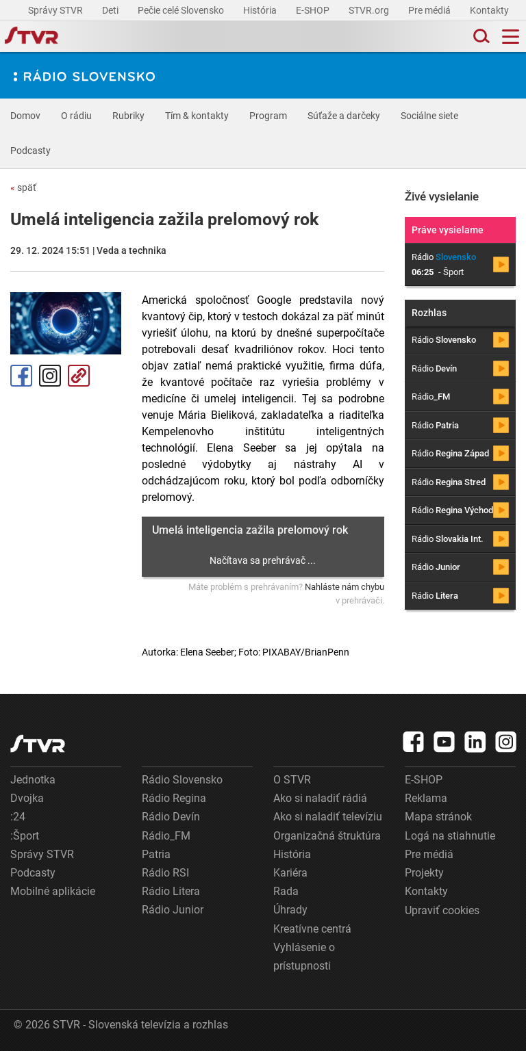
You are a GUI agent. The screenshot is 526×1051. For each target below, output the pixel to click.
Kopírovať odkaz (79, 376)
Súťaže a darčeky (344, 115)
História (261, 10)
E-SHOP (313, 10)
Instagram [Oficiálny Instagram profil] (50, 376)
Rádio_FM (166, 835)
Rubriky (128, 115)
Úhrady (290, 909)
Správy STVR (56, 10)
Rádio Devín (171, 816)
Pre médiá (430, 10)
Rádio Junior (172, 909)
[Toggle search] (480, 36)
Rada (286, 891)
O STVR (292, 779)
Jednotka (32, 779)
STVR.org (370, 10)
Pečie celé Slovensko (182, 10)
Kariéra (290, 872)
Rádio (444, 340)
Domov (25, 115)
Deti (111, 10)
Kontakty (489, 10)
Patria (156, 854)
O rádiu (76, 115)
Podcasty (30, 150)
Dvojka (27, 798)
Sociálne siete (429, 115)
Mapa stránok (438, 816)
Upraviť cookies (442, 910)
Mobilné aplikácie (52, 891)
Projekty (424, 872)
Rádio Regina (174, 798)
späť (23, 187)
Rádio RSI (165, 872)
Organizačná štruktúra (327, 835)
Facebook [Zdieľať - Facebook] (21, 376)
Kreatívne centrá (312, 928)
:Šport (24, 835)
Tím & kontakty (197, 115)
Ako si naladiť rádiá (320, 798)
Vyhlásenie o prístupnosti (304, 956)
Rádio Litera (171, 891)
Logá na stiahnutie (450, 835)
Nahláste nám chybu (344, 587)
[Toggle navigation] (510, 36)
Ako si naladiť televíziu (327, 816)
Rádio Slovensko (182, 779)
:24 (17, 816)
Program (268, 115)
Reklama (426, 798)
